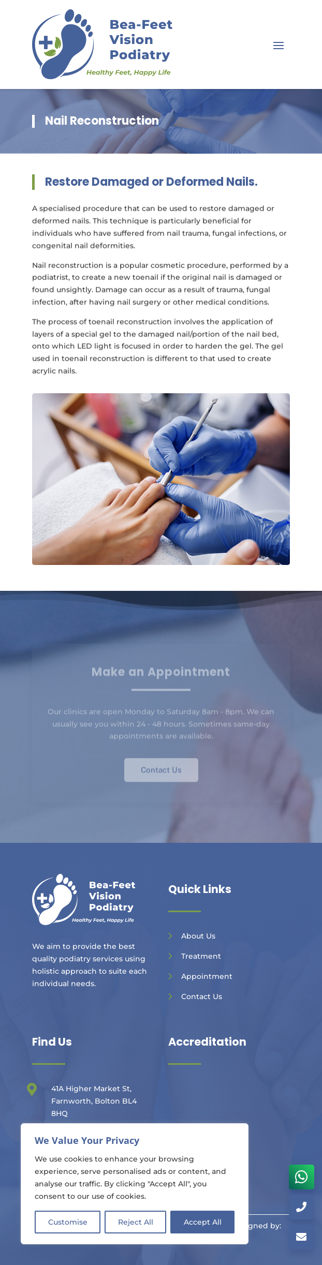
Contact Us (201, 996)
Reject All (135, 1222)
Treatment (201, 956)
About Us (198, 936)
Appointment (206, 976)
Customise (67, 1222)
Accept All (203, 1222)
